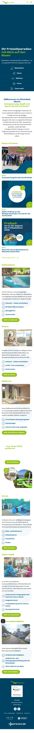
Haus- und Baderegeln (9, 713)
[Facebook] (18, 708)
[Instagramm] (15, 708)
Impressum (27, 713)
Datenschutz (20, 713)
